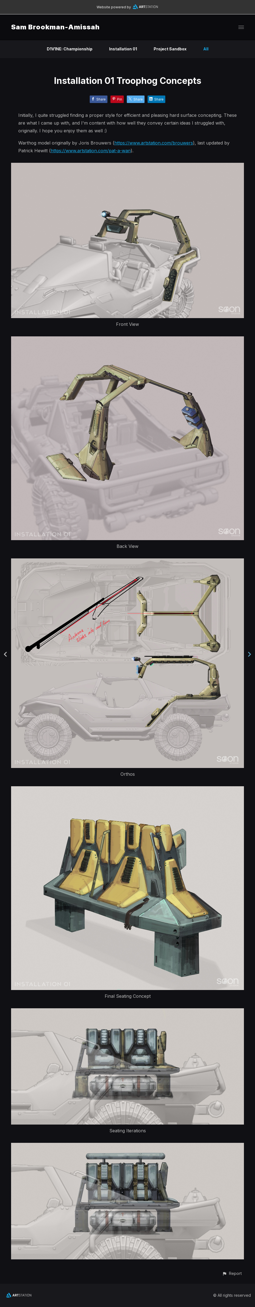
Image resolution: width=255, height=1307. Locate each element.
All (205, 49)
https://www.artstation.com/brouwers (153, 143)
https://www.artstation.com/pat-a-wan (91, 150)
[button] (232, 1273)
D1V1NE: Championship (69, 49)
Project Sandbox (170, 49)
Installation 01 (123, 49)
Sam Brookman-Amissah (55, 27)
